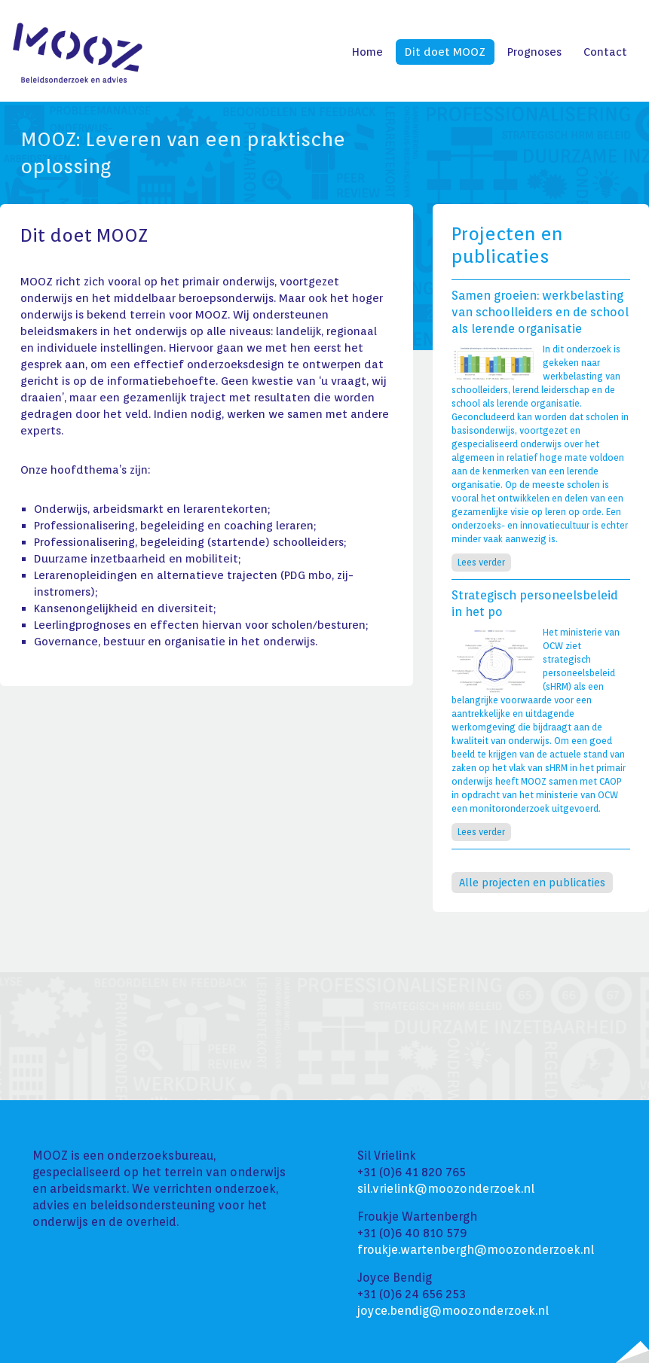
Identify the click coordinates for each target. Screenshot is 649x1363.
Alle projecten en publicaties (532, 883)
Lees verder (481, 562)
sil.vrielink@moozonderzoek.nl (445, 1189)
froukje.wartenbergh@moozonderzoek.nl (475, 1250)
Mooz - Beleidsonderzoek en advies (77, 53)
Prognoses (534, 52)
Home (367, 52)
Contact (605, 52)
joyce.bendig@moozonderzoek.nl (453, 1311)
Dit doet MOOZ (445, 52)
